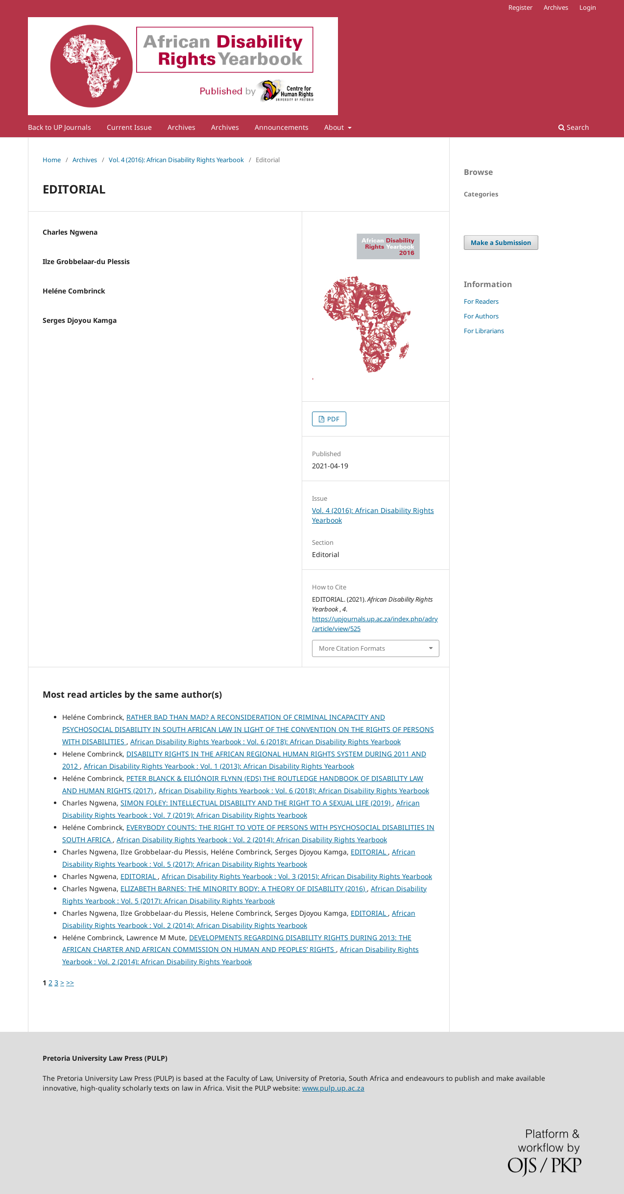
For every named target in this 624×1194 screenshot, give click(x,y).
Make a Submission (501, 242)
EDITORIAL (369, 851)
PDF (332, 418)
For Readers (481, 301)
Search (573, 127)
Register (520, 7)
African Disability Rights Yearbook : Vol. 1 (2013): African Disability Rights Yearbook (219, 766)
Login (587, 7)
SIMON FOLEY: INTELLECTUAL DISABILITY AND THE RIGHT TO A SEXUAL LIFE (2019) (256, 802)
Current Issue (129, 127)
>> (70, 982)
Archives (181, 127)
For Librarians (484, 330)
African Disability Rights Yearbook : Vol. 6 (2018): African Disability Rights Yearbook (265, 741)
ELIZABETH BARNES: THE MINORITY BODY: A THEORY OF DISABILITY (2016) (243, 888)
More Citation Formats (352, 648)
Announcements (282, 127)
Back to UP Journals (59, 127)
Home (52, 159)
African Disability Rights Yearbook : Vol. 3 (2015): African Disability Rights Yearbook (297, 876)
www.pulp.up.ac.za (333, 1088)
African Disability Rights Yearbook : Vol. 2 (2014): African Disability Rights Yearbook (252, 839)
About (335, 127)
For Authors (481, 316)
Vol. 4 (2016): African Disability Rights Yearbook (176, 159)
